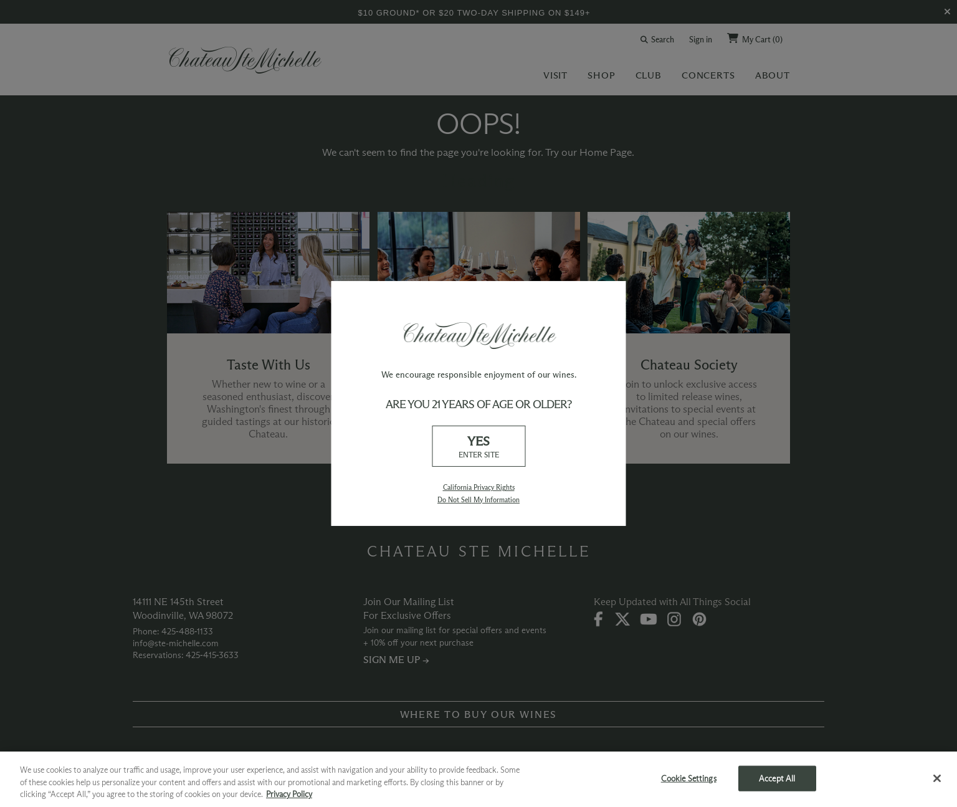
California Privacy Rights (479, 487)
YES (478, 446)
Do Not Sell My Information (478, 499)
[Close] (937, 778)
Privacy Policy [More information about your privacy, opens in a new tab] (289, 794)
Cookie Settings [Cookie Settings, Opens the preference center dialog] (689, 778)
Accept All (777, 778)
